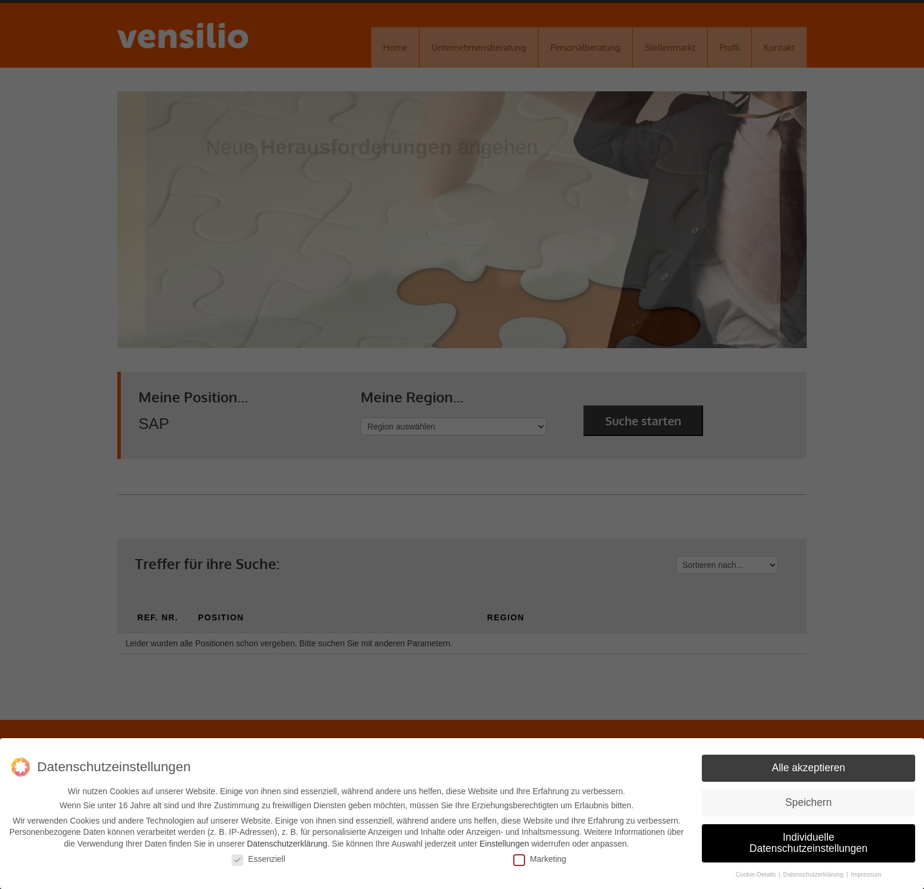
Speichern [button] (809, 802)
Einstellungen (504, 843)
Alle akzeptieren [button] (809, 768)
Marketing (539, 858)
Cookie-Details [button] (756, 874)
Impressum (866, 874)
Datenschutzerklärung (287, 843)
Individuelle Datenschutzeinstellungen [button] (808, 843)
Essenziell (258, 858)
